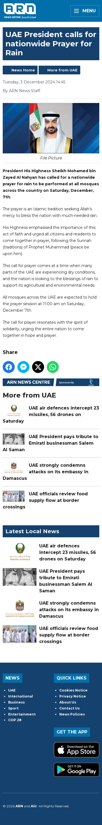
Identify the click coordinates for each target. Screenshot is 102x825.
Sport (13, 708)
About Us (67, 702)
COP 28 (14, 720)
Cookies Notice (73, 690)
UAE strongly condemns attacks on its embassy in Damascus (45, 471)
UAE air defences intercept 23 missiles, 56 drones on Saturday (51, 414)
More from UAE (62, 70)
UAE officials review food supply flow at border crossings (45, 500)
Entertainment (22, 714)
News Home (23, 70)
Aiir (34, 806)
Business (16, 702)
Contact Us (69, 708)
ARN (19, 806)
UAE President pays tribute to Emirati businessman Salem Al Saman (50, 443)
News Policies (72, 714)
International (20, 696)
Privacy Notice (72, 696)
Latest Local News (32, 531)
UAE (12, 690)
